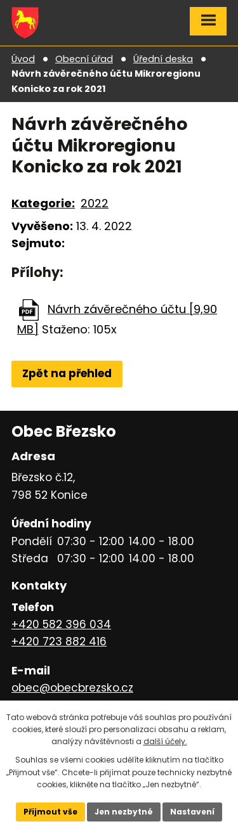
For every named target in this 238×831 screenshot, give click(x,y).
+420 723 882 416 (59, 641)
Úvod (23, 59)
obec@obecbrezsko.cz (72, 687)
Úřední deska (163, 59)
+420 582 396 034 (61, 624)
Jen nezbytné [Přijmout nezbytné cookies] (124, 811)
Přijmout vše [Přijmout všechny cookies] (50, 811)
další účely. (165, 741)
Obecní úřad (84, 59)
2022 (95, 203)
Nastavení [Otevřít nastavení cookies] (192, 811)
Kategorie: (43, 203)
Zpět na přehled (67, 373)
